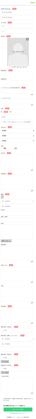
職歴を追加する (6, 241)
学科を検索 (5, 372)
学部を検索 (5, 361)
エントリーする (18, 409)
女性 (15, 148)
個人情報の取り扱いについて (18, 413)
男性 (5, 148)
